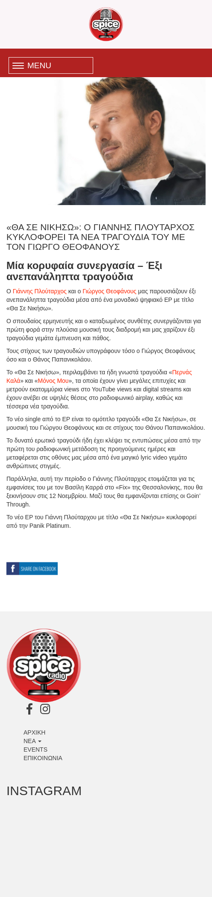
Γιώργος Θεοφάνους (109, 291)
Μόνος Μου (53, 380)
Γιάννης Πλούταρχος (40, 291)
